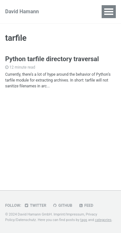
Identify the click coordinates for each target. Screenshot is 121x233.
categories (103, 220)
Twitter (35, 205)
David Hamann (22, 11)
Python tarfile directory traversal (52, 59)
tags (83, 220)
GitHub (62, 205)
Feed (85, 205)
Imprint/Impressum (69, 214)
